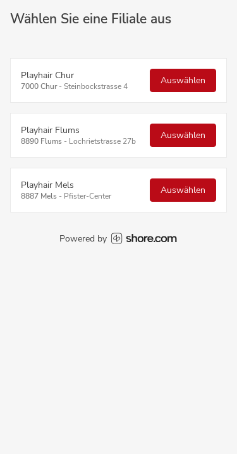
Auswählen (183, 80)
